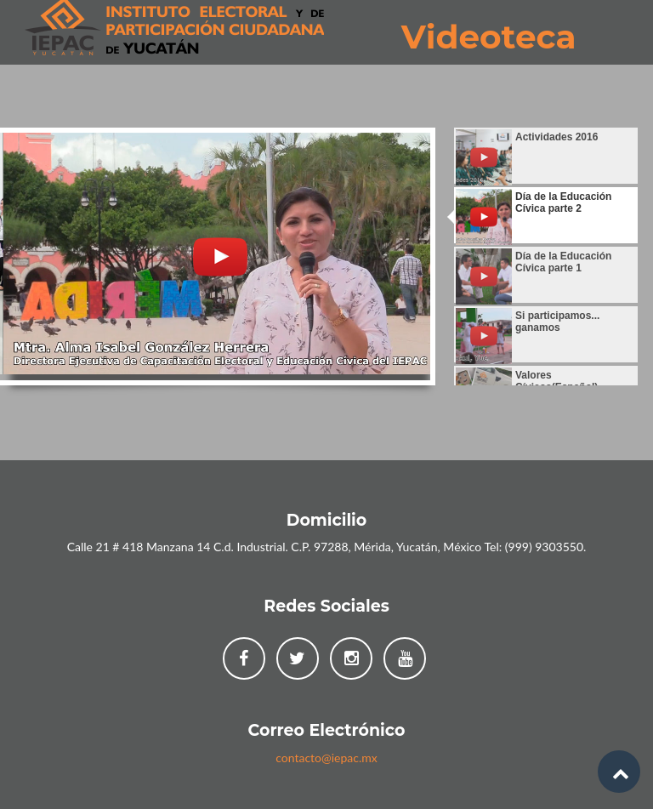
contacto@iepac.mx (326, 757)
